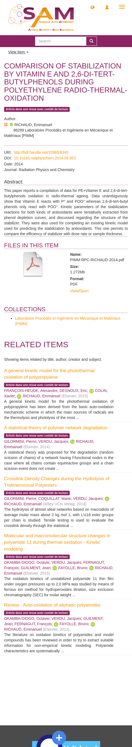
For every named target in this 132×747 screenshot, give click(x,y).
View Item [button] (18, 52)
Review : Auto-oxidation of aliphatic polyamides (52, 605)
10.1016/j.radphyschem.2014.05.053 (45, 158)
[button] (92, 7)
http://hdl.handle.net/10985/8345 (41, 152)
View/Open (79, 291)
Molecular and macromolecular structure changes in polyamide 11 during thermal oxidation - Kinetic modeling (57, 542)
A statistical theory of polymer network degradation (56, 427)
